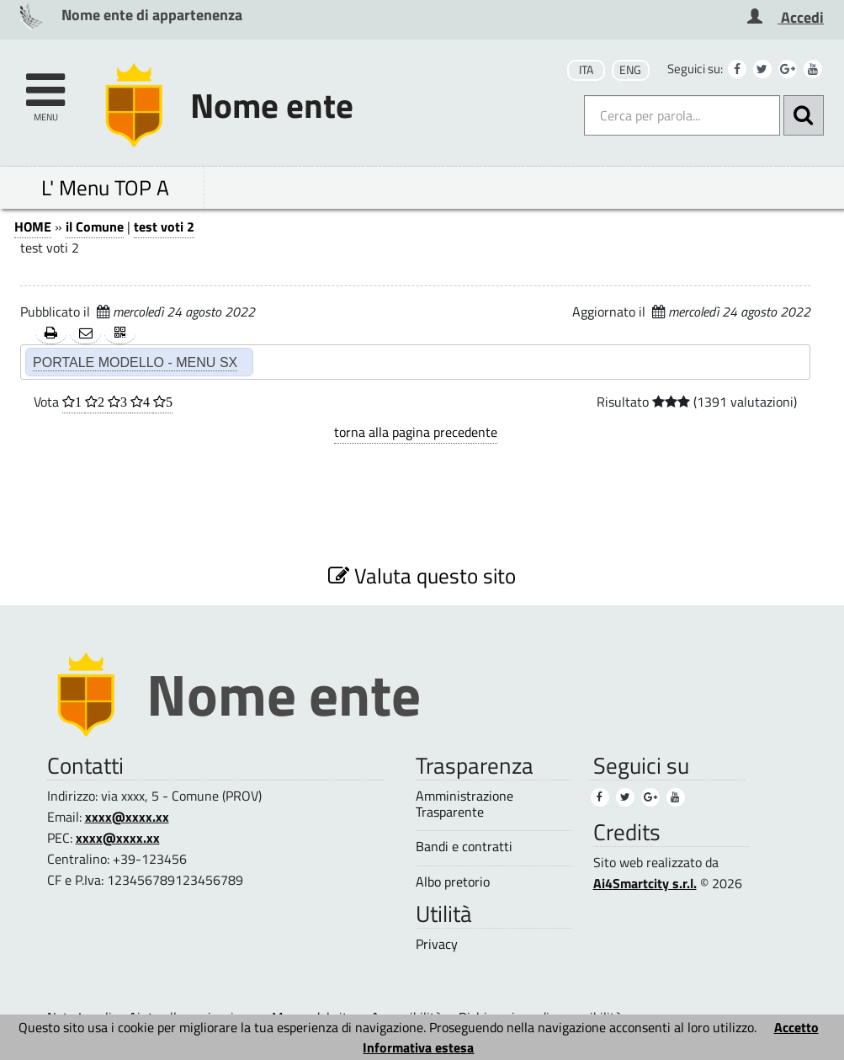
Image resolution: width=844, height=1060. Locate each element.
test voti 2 (164, 226)
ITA (586, 70)
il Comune (95, 226)
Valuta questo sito (422, 575)
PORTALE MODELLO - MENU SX (135, 362)
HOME (32, 226)
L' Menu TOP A (105, 187)
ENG (630, 70)
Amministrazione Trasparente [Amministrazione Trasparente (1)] (464, 804)
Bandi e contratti (464, 847)
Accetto (796, 1027)
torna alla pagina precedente (415, 432)
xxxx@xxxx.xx (127, 817)
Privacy (437, 944)
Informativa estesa (418, 1047)
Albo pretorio (453, 882)
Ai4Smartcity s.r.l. (645, 883)
